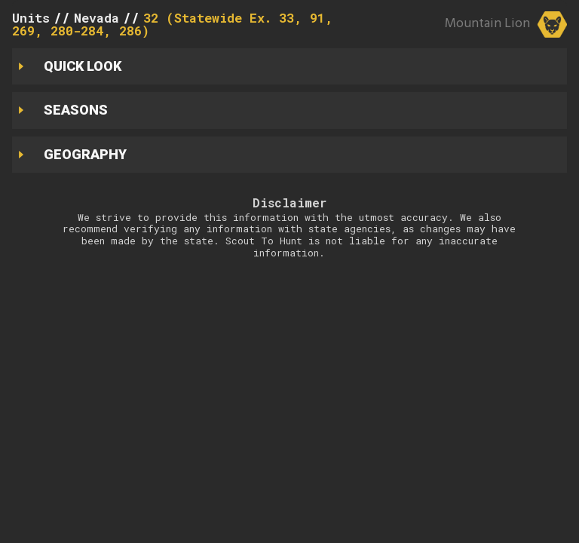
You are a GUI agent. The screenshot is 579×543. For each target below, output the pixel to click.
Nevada (96, 17)
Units (31, 17)
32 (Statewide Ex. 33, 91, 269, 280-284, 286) (172, 24)
